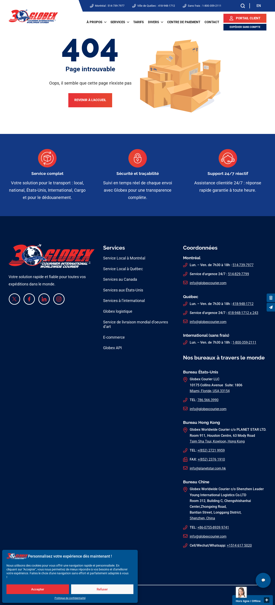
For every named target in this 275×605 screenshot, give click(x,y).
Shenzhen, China (202, 518)
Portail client (248, 18)
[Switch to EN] (258, 6)
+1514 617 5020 (239, 545)
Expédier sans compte (245, 27)
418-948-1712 (166, 5)
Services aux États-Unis (123, 290)
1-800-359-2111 (211, 5)
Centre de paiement (183, 22)
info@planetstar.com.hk (208, 468)
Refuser (102, 589)
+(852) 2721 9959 (211, 450)
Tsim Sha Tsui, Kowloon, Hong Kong (217, 441)
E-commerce (114, 337)
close (266, 600)
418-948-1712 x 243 (243, 313)
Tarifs (138, 22)
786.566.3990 (207, 400)
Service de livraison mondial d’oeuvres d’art (135, 324)
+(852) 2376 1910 (211, 459)
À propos (94, 22)
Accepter (37, 589)
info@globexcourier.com (208, 283)
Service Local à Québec (123, 269)
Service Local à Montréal (124, 258)
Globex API (112, 348)
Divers (153, 22)
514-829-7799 (238, 274)
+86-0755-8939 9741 (213, 527)
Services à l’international (124, 300)
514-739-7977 (116, 5)
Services (117, 22)
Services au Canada (120, 279)
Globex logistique (117, 311)
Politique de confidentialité (70, 598)
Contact (212, 22)
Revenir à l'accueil (90, 100)
